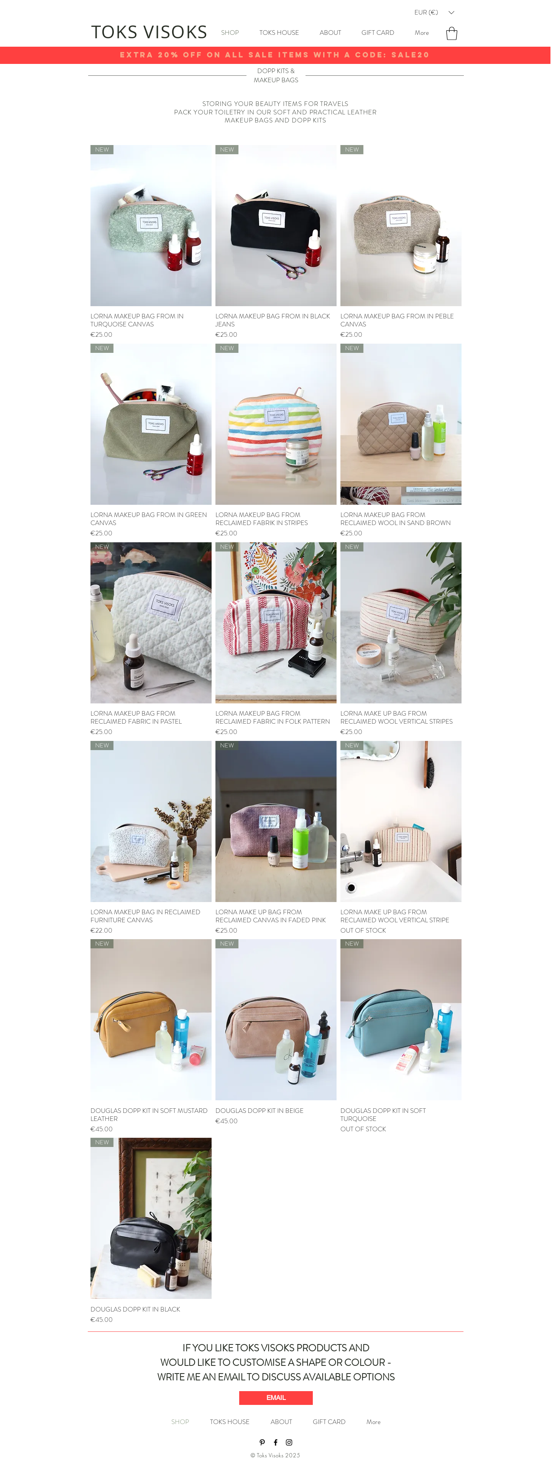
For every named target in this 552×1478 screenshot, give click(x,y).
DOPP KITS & (276, 70)
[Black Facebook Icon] (275, 1442)
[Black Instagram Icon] (289, 1442)
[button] (434, 12)
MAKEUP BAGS (276, 80)
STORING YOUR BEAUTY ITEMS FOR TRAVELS (275, 103)
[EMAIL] (276, 1398)
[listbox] (434, 12)
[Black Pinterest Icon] (262, 1442)
